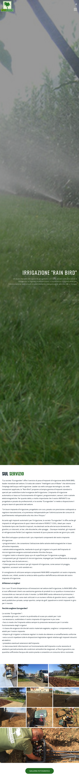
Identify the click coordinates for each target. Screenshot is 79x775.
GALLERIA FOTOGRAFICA (39, 771)
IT (76, 4)
